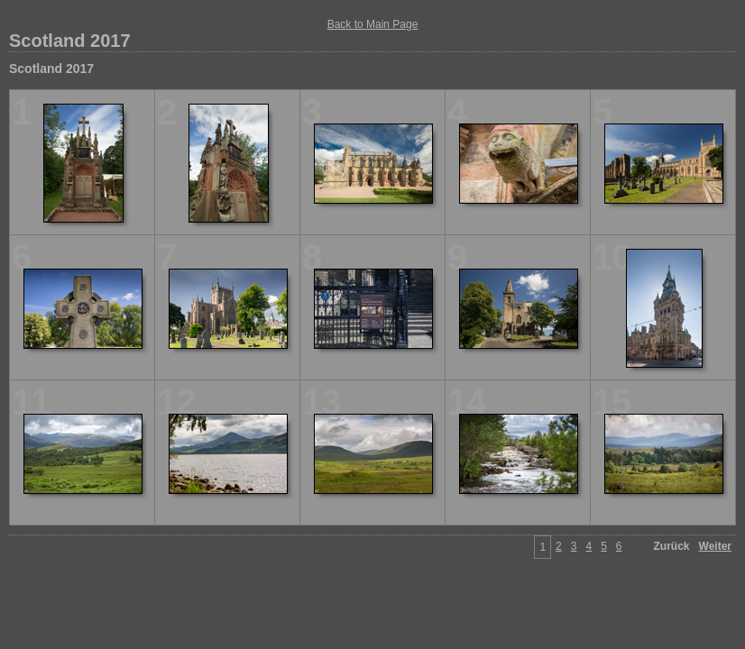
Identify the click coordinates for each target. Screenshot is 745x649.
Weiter (715, 546)
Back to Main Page (372, 24)
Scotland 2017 (70, 40)
